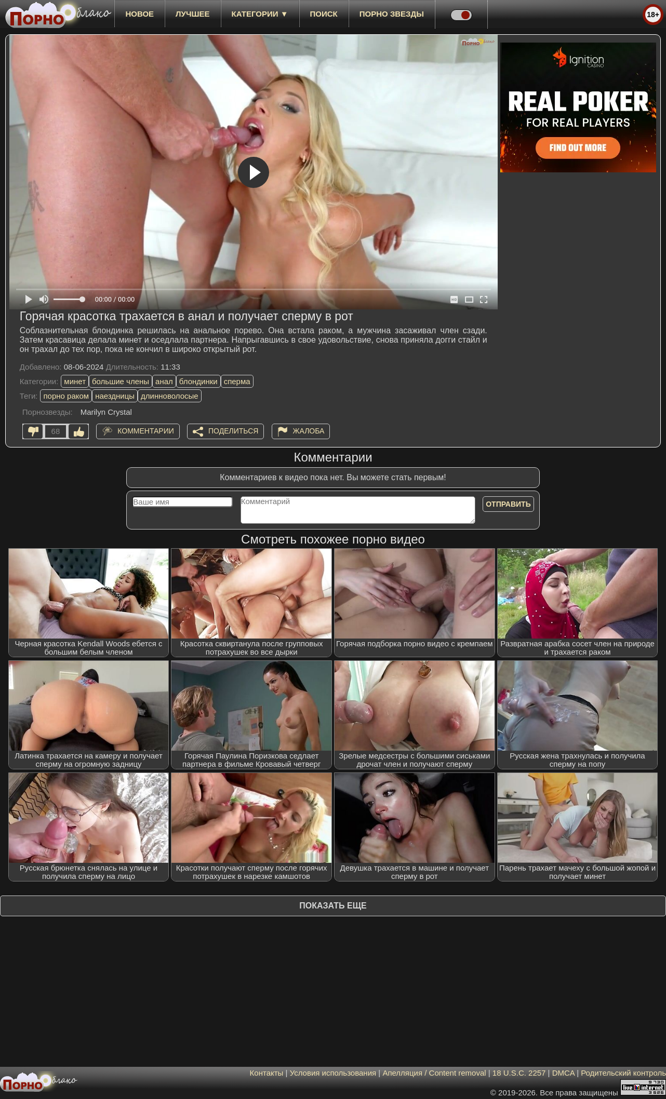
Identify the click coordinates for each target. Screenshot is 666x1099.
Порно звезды (391, 13)
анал (164, 381)
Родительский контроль (623, 1072)
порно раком (66, 395)
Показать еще (332, 905)
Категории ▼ (260, 13)
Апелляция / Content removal (434, 1072)
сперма (237, 381)
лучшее (192, 13)
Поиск (324, 13)
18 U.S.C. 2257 (519, 1072)
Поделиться (233, 431)
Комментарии (145, 431)
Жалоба (309, 431)
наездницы (115, 395)
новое (139, 13)
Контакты (267, 1072)
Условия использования (333, 1072)
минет (75, 381)
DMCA (563, 1072)
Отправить (508, 504)
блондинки (198, 381)
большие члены (120, 381)
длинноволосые (169, 395)
